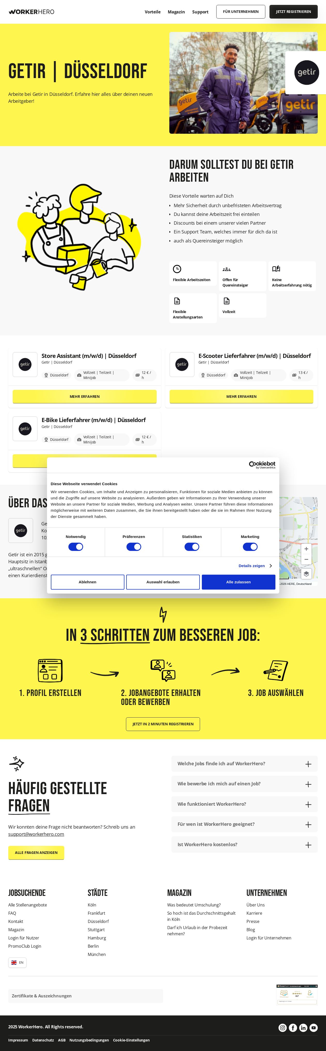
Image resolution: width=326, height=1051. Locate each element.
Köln (92, 905)
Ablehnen (87, 582)
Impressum (18, 1040)
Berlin (93, 946)
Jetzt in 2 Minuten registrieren (163, 724)
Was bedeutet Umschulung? (194, 905)
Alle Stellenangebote (27, 905)
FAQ (12, 913)
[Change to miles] (282, 578)
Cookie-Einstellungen (131, 1040)
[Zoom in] (306, 549)
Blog (251, 929)
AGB (61, 1040)
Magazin (16, 929)
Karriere (254, 913)
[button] (17, 962)
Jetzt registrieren (293, 11)
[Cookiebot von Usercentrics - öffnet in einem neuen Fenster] (252, 465)
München (97, 954)
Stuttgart (96, 929)
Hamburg (97, 938)
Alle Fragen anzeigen (36, 852)
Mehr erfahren (85, 396)
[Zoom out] (306, 559)
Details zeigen (252, 566)
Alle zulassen (238, 582)
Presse (253, 921)
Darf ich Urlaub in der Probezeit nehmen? (197, 931)
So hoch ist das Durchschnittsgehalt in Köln (201, 916)
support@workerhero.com (36, 834)
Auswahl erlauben (162, 582)
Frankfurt (96, 913)
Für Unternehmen (241, 11)
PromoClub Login (24, 946)
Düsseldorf (98, 921)
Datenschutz (43, 1040)
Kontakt (15, 921)
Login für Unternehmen (269, 938)
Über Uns (256, 905)
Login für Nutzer (23, 938)
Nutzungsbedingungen (89, 1040)
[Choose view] (306, 574)
